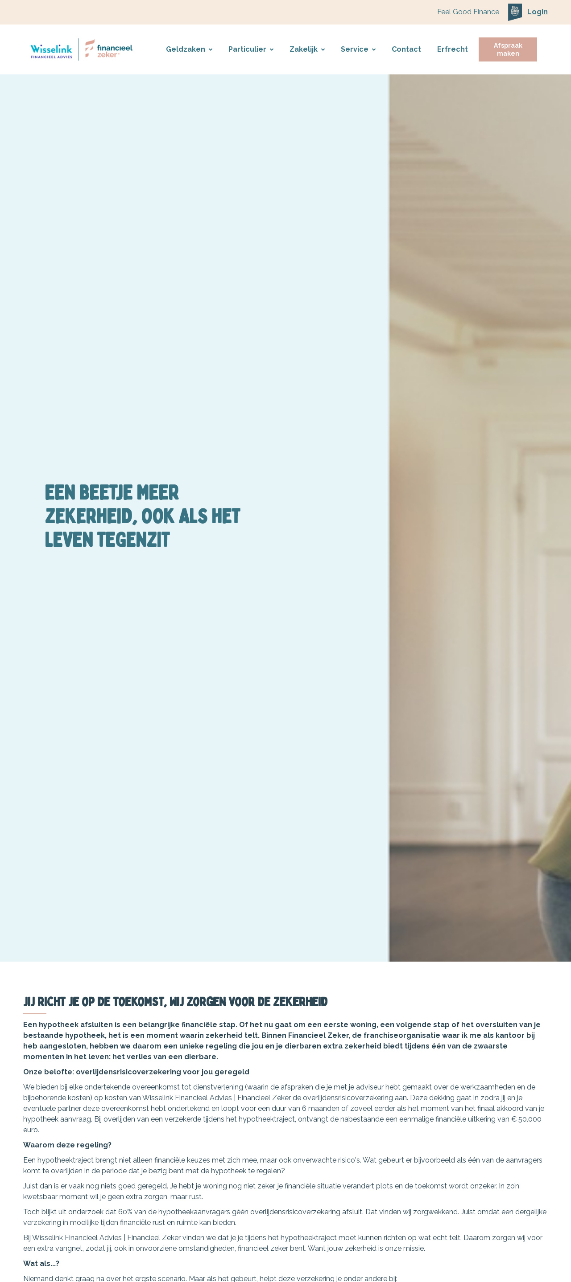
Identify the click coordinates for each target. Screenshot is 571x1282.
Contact (406, 49)
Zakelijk (307, 49)
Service (358, 49)
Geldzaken (189, 49)
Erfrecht (452, 49)
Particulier (250, 49)
